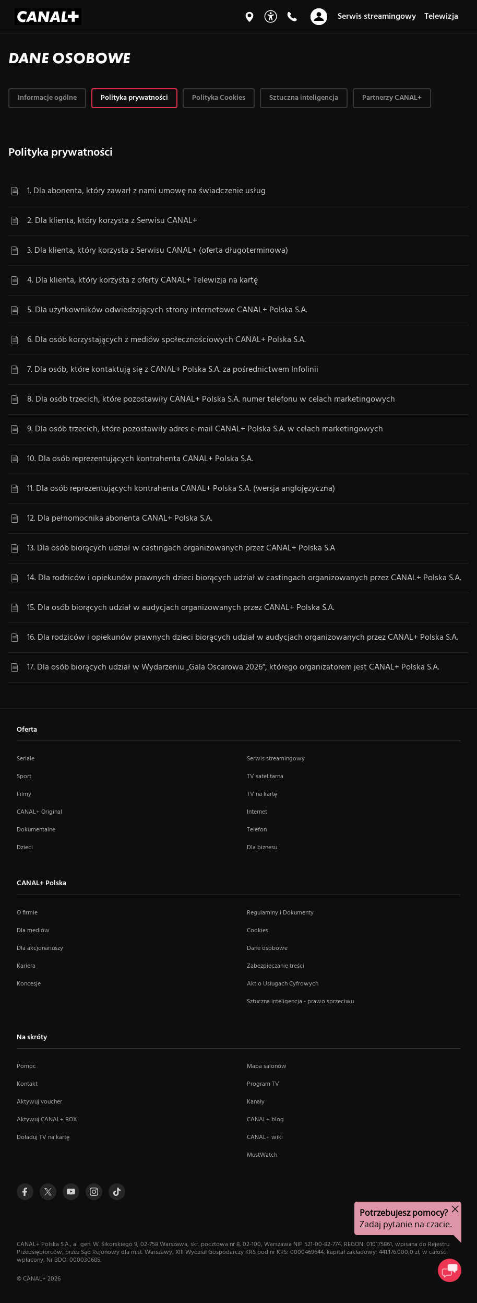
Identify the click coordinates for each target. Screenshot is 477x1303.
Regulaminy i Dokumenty (280, 913)
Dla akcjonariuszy (40, 948)
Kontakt (27, 1084)
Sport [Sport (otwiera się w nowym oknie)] (24, 776)
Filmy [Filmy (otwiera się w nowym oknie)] (24, 794)
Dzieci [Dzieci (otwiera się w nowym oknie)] (25, 847)
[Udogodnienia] (270, 16)
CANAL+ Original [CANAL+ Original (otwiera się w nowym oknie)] (39, 812)
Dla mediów (33, 930)
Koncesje (29, 984)
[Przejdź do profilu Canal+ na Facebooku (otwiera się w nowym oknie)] (25, 1191)
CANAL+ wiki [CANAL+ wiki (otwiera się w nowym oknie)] (265, 1137)
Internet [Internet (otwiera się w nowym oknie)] (257, 812)
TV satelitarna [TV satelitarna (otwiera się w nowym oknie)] (265, 776)
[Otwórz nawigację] (319, 16)
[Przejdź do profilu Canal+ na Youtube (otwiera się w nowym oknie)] (71, 1191)
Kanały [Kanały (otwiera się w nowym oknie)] (256, 1102)
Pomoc (26, 1066)
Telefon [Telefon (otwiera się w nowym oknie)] (257, 830)
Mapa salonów (267, 1066)
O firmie (27, 913)
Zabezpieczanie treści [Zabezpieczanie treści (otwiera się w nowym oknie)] (275, 966)
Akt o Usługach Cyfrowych (282, 984)
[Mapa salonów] (249, 16)
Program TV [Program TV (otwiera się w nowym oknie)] (263, 1084)
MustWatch (262, 1155)
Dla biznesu (262, 847)
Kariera (26, 966)
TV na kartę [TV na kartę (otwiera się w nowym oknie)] (262, 794)
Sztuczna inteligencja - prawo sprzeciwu (300, 1001)
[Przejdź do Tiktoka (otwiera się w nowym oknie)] (117, 1191)
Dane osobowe (267, 948)
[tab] (47, 98)
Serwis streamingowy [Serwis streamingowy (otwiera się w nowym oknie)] (276, 759)
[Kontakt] (291, 16)
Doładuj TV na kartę (43, 1137)
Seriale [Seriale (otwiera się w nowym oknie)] (25, 759)
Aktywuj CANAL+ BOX (47, 1119)
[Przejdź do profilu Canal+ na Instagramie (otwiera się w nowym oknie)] (94, 1191)
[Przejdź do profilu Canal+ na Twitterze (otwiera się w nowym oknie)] (48, 1191)
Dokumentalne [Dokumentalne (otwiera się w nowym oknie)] (36, 830)
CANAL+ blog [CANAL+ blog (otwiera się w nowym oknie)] (265, 1119)
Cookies (257, 930)
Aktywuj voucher (39, 1102)
